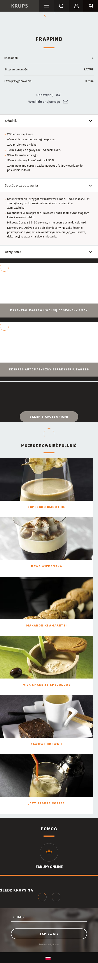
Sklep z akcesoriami (49, 417)
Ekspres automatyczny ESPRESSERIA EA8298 (49, 369)
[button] (76, 5)
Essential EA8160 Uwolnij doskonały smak (49, 310)
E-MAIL (19, 917)
